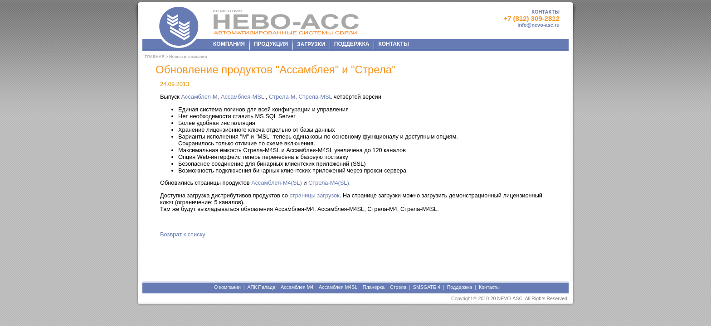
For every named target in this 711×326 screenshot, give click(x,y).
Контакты (489, 287)
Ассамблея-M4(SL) (276, 182)
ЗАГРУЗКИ (311, 44)
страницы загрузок (314, 195)
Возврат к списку (182, 234)
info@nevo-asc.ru (538, 25)
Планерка (374, 287)
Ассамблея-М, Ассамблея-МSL (223, 96)
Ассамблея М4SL (338, 287)
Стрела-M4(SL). (329, 182)
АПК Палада (261, 287)
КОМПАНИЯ (229, 44)
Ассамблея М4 (297, 287)
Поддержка (459, 287)
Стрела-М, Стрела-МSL (301, 96)
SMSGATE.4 (426, 287)
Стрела (398, 287)
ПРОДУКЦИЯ (271, 44)
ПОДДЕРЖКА (352, 44)
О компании (227, 287)
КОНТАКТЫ (545, 11)
